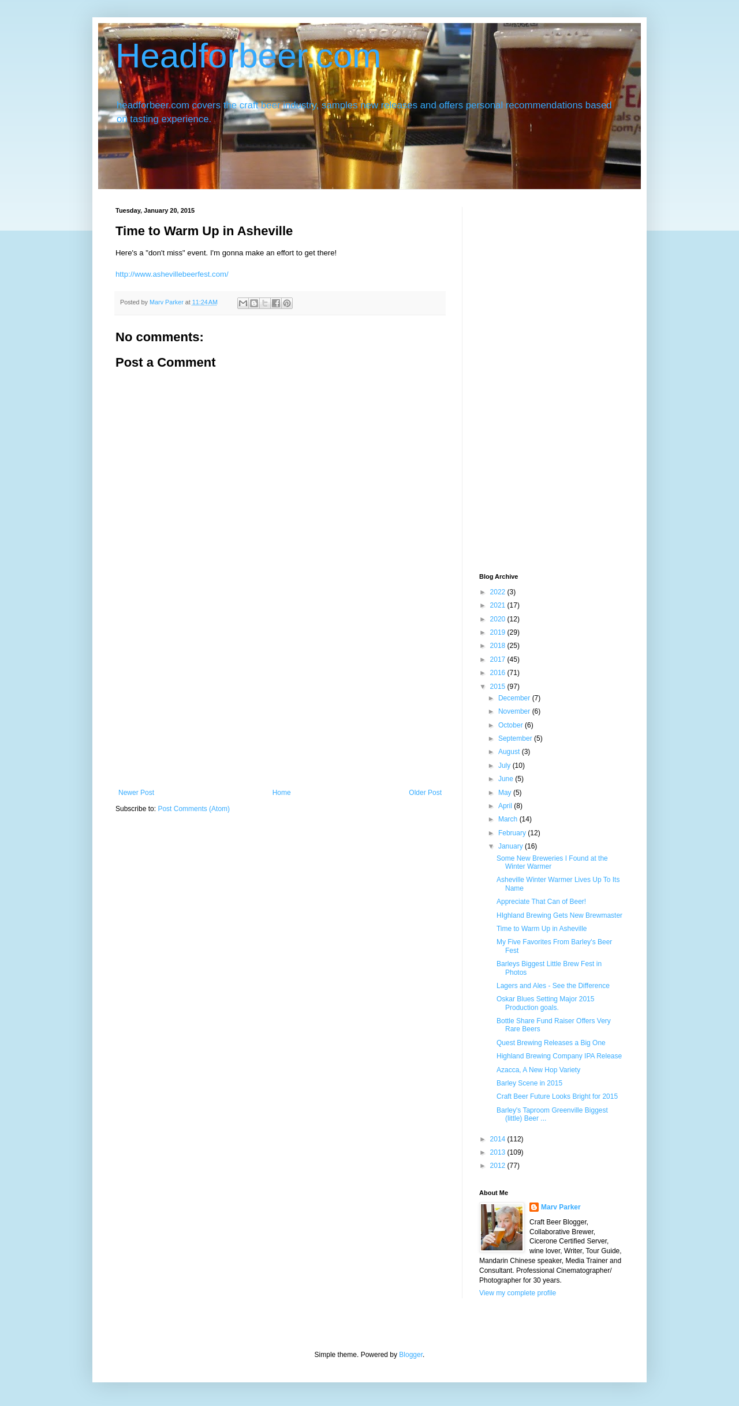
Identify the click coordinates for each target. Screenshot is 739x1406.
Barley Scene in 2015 (529, 1083)
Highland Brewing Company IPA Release (559, 1056)
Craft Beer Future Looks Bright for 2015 (557, 1096)
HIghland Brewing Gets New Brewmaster (559, 915)
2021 (498, 605)
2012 (498, 1166)
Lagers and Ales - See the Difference (553, 986)
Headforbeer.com (248, 55)
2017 (498, 659)
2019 (498, 632)
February (513, 833)
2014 (498, 1139)
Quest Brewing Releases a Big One (551, 1043)
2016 (498, 673)
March (509, 819)
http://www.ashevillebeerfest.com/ (172, 274)
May (505, 793)
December (515, 698)
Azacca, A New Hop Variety (538, 1070)
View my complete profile (517, 1293)
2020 (498, 619)
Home (282, 793)
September (516, 738)
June (506, 779)
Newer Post (136, 793)
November (515, 711)
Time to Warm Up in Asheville (542, 929)
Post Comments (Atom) (194, 809)
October (511, 725)
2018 (498, 646)
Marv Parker (561, 1207)
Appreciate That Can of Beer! (541, 902)
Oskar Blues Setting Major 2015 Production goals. (545, 1003)
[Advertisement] (280, 702)
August (510, 752)
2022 (498, 592)
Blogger (411, 1355)
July (505, 766)
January (511, 846)
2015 (498, 687)
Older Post (425, 793)
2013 (498, 1152)
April (506, 806)
